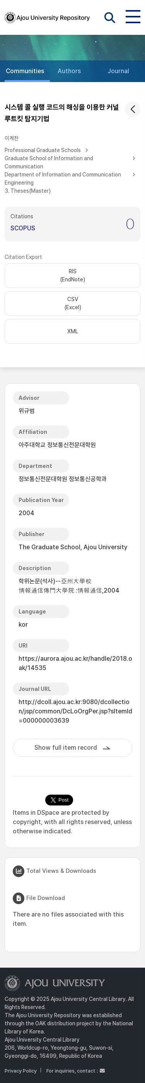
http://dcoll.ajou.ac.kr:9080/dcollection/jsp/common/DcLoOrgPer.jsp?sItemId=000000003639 (75, 711)
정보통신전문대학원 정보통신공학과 (63, 479)
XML (72, 331)
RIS (72, 276)
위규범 (27, 411)
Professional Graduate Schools (43, 150)
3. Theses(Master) (28, 191)
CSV (72, 304)
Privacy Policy (21, 1071)
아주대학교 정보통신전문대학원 (57, 445)
